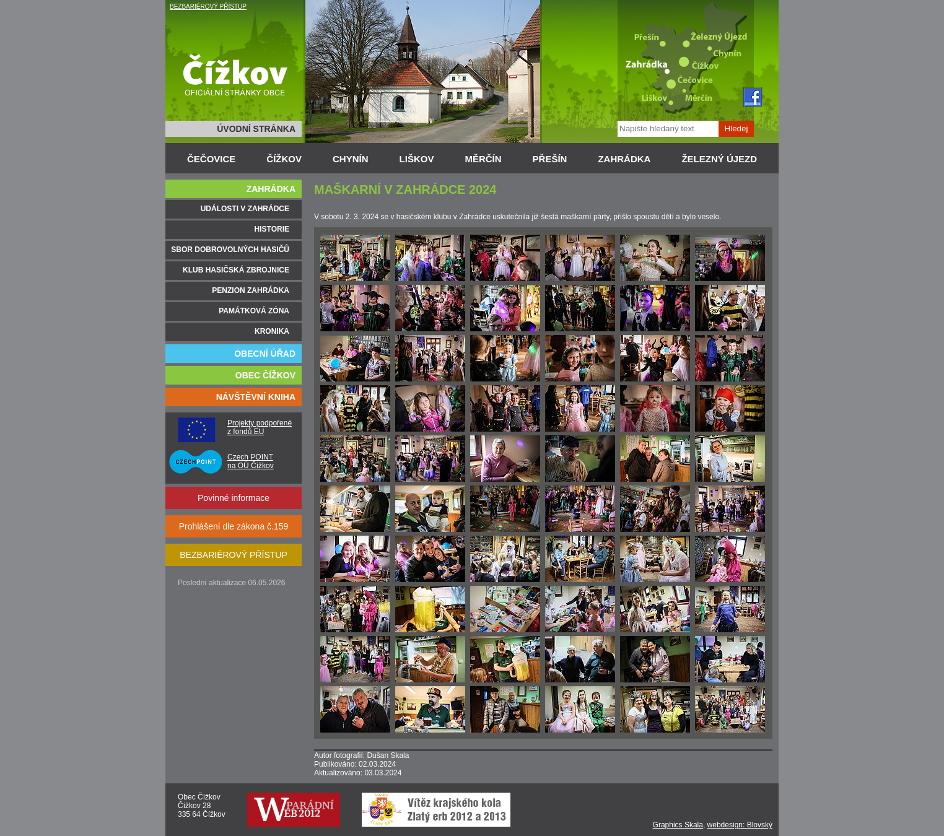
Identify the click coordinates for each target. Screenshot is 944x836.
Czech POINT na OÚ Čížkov (250, 461)
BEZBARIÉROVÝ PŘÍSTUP (208, 6)
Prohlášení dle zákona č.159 (234, 526)
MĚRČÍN (483, 159)
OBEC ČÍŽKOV (265, 375)
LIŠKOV (417, 159)
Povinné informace (233, 498)
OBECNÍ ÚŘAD (264, 354)
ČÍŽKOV (284, 159)
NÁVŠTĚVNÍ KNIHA (255, 397)
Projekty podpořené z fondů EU (259, 427)
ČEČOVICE (211, 159)
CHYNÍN (351, 159)
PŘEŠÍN (550, 159)
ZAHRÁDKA (624, 159)
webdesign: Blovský (739, 825)
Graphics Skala (678, 825)
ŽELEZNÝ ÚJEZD (719, 159)
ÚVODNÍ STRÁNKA (256, 129)
